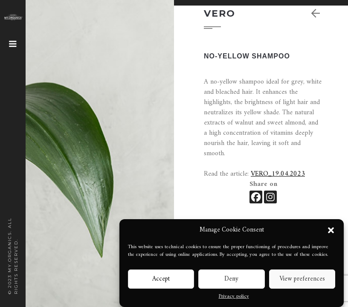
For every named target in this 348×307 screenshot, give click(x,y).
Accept (161, 279)
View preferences (302, 279)
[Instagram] (270, 197)
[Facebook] (255, 197)
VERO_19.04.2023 (278, 174)
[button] (331, 230)
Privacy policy (234, 297)
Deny (231, 279)
